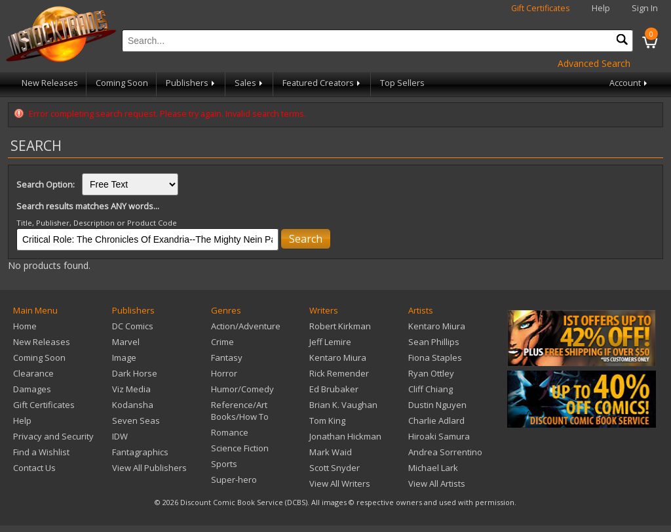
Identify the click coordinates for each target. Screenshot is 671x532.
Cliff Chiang (430, 389)
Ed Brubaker (333, 389)
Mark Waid (330, 452)
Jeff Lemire (330, 342)
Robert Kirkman (340, 326)
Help (601, 8)
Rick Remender (339, 373)
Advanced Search (594, 63)
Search (305, 239)
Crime (222, 342)
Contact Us (34, 468)
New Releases (50, 83)
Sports (224, 464)
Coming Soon (122, 83)
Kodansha (132, 405)
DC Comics (132, 326)
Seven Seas (136, 420)
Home (25, 326)
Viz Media (131, 389)
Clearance (33, 373)
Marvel (126, 342)
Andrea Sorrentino (445, 452)
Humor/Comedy (242, 389)
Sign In (645, 8)
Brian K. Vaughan (343, 405)
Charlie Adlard (436, 420)
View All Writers (339, 483)
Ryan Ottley (431, 373)
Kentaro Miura (337, 357)
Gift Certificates (540, 8)
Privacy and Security (53, 436)
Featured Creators (322, 83)
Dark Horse (134, 373)
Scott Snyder (334, 468)
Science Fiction (240, 448)
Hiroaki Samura (439, 436)
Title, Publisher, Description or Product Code (96, 223)
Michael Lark (433, 468)
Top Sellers (402, 83)
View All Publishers (149, 468)
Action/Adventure (245, 326)
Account (629, 83)
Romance (229, 432)
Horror (224, 373)
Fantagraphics (140, 452)
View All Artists (436, 483)
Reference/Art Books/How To (240, 410)
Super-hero (234, 479)
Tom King (327, 420)
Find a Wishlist (41, 452)
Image (124, 357)
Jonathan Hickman (345, 436)
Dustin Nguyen (437, 405)
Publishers (191, 83)
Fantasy (226, 357)
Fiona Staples (435, 357)
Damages (32, 389)
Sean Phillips (433, 342)
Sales (250, 83)
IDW (120, 436)
